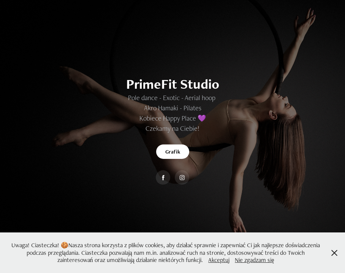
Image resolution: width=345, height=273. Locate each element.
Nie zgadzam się (254, 260)
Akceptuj (218, 260)
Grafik (172, 151)
